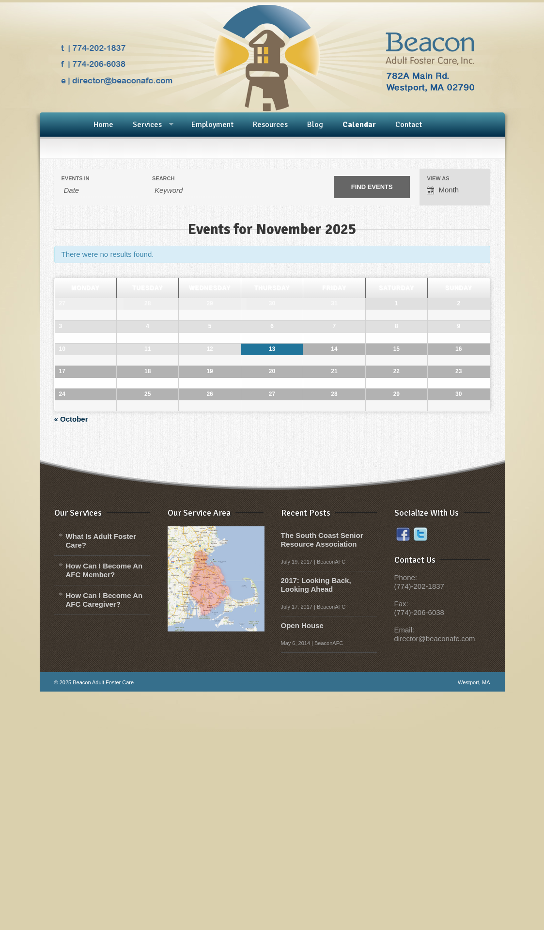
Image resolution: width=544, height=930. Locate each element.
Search (163, 178)
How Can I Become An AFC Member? (104, 808)
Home (103, 124)
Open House (302, 864)
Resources (270, 124)
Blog (315, 124)
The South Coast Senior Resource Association (322, 778)
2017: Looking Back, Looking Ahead (316, 823)
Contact (408, 124)
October (71, 657)
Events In (76, 178)
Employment (212, 124)
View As (438, 178)
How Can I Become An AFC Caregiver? (104, 838)
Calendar (359, 124)
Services (147, 125)
